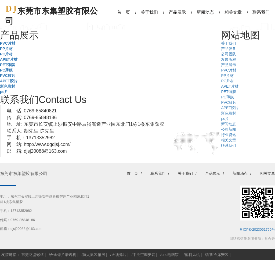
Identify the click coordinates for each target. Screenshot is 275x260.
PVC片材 (7, 43)
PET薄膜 (7, 65)
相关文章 (228, 140)
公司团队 (228, 54)
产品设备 (228, 49)
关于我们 (228, 43)
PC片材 (6, 54)
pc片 (4, 92)
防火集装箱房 (93, 254)
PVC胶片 (7, 75)
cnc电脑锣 (170, 254)
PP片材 (6, 49)
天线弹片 (118, 254)
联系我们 (228, 145)
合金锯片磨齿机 (63, 254)
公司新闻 (228, 129)
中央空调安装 (144, 254)
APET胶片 (8, 81)
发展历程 (228, 59)
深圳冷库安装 (217, 254)
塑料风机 (192, 254)
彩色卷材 (7, 86)
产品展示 (228, 65)
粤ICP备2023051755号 (257, 229)
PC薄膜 (6, 70)
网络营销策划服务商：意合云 (252, 239)
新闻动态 (228, 124)
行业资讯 (228, 135)
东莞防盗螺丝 (32, 254)
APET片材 (8, 59)
